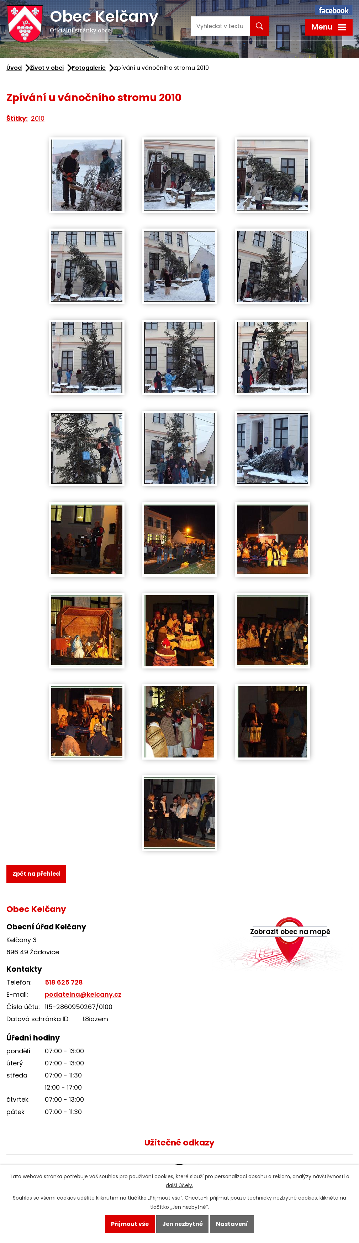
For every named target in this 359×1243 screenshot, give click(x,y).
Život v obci (47, 68)
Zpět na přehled (36, 874)
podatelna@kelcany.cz (83, 994)
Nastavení (232, 1224)
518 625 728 (64, 982)
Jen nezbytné (182, 1224)
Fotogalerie (89, 68)
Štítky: (17, 118)
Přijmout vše (130, 1224)
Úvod (14, 68)
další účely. (179, 1185)
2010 (37, 118)
